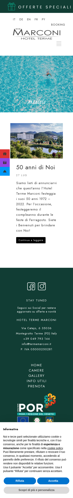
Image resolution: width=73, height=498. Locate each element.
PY (43, 19)
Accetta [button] (53, 480)
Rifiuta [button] (20, 480)
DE (21, 19)
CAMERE (36, 370)
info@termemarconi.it (36, 344)
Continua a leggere (30, 240)
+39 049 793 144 (36, 339)
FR (36, 19)
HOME (36, 365)
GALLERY (36, 375)
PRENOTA (36, 386)
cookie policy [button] (55, 448)
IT (14, 19)
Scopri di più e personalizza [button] (36, 490)
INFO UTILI (37, 381)
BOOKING (58, 25)
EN (29, 19)
